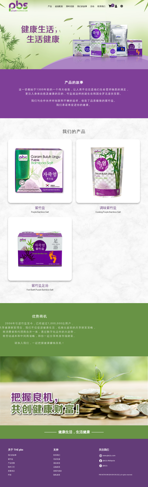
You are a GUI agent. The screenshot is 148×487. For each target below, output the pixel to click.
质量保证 (11, 471)
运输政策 (56, 467)
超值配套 (59, 6)
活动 (92, 6)
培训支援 (56, 459)
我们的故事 (82, 6)
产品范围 (11, 463)
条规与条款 (57, 471)
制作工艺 (11, 467)
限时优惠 (70, 6)
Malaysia (107, 460)
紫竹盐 (10, 459)
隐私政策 (56, 475)
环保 (9, 475)
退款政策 (56, 463)
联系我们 (101, 6)
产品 (50, 6)
